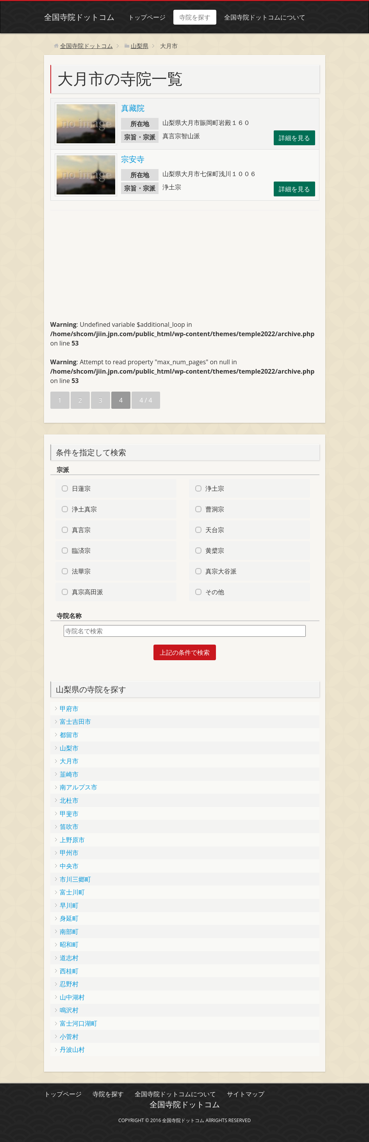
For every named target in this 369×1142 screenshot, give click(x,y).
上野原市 (72, 840)
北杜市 (69, 800)
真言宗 (81, 530)
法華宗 (81, 571)
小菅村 (69, 1036)
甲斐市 (69, 813)
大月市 (69, 761)
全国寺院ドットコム (79, 17)
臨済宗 (81, 550)
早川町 (69, 905)
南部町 (69, 931)
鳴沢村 (69, 1010)
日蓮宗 (81, 488)
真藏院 (132, 108)
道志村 (69, 957)
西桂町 (69, 971)
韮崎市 (69, 774)
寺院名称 (69, 615)
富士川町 (72, 892)
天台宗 (214, 530)
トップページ (147, 17)
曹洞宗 (214, 509)
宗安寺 (132, 159)
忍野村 (69, 984)
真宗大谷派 (221, 571)
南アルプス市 (78, 787)
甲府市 (69, 708)
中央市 (69, 866)
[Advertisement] (109, 268)
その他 (214, 592)
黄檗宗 (214, 550)
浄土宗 (214, 488)
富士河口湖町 (78, 1023)
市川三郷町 (75, 879)
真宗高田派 (87, 592)
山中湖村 (72, 997)
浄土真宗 (84, 509)
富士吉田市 (75, 721)
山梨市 (69, 748)
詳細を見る (294, 138)
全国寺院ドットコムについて (264, 17)
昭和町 (69, 944)
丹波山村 (72, 1049)
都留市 (69, 734)
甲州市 (69, 852)
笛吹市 (69, 826)
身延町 (69, 918)
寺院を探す (194, 17)
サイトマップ (245, 1094)
